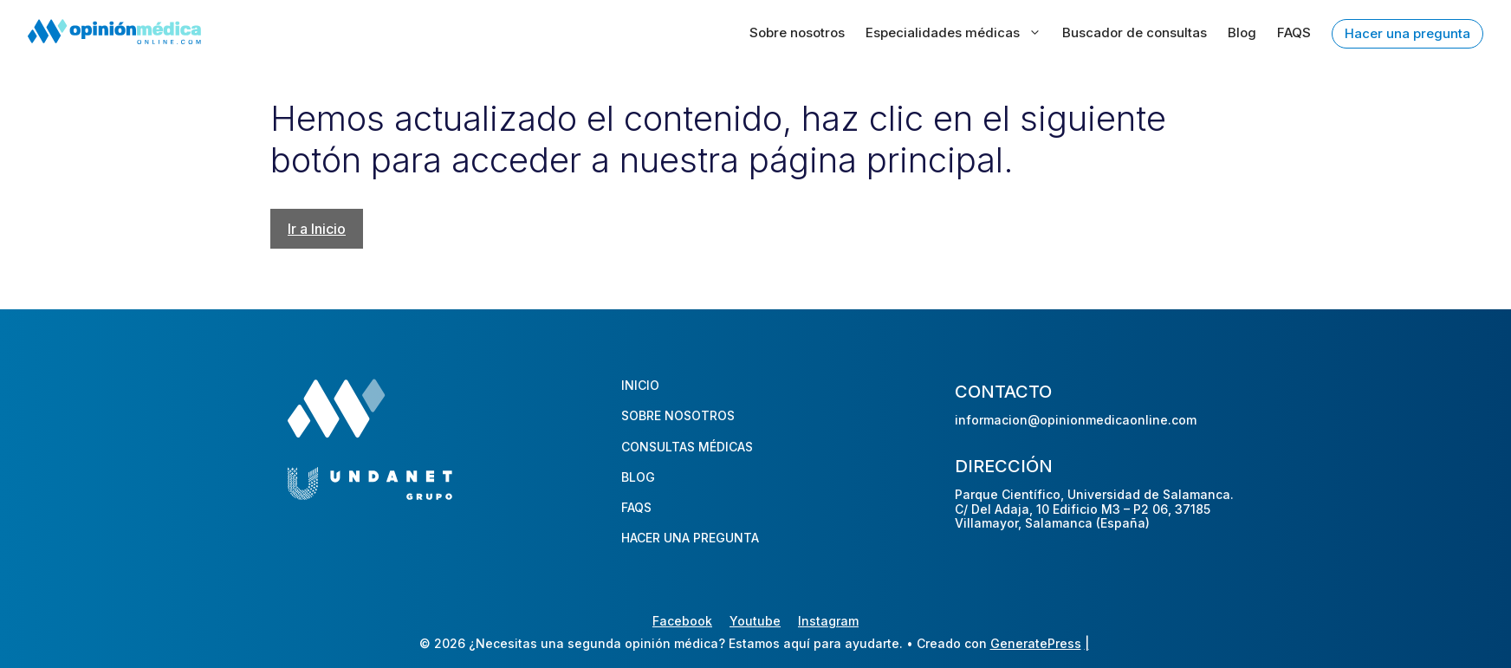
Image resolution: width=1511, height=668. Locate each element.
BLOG (638, 477)
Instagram (828, 620)
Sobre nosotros (797, 32)
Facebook (682, 620)
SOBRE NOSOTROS (678, 415)
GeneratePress (1035, 643)
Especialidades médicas (953, 33)
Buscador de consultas (1134, 32)
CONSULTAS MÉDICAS (687, 446)
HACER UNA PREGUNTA (690, 537)
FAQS (1294, 32)
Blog (1242, 32)
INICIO (640, 385)
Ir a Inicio (317, 228)
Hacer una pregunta (1407, 33)
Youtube (755, 620)
